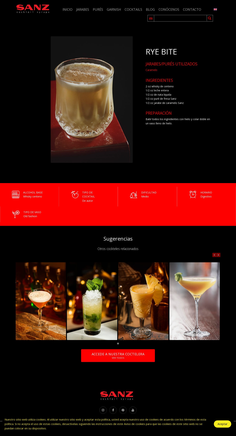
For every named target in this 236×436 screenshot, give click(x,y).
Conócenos (169, 9)
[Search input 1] (180, 18)
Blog (150, 9)
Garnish (114, 9)
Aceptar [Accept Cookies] (223, 425)
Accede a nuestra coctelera (118, 355)
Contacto (192, 9)
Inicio (67, 9)
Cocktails (133, 9)
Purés (98, 9)
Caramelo (151, 70)
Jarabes (82, 9)
